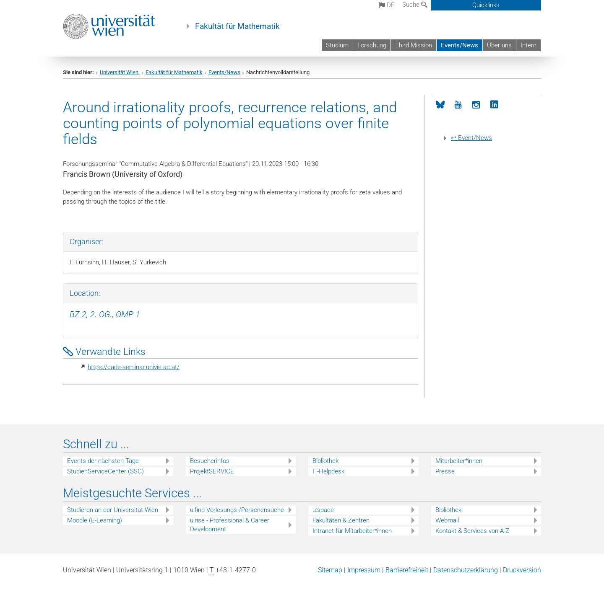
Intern (528, 45)
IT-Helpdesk (328, 471)
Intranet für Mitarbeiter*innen (352, 531)
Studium (337, 45)
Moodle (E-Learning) (94, 520)
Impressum (363, 570)
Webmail (447, 520)
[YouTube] (458, 105)
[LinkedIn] (494, 105)
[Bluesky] (440, 105)
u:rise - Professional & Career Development (229, 525)
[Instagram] (476, 105)
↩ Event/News (471, 138)
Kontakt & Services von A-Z (472, 531)
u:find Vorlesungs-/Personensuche (237, 510)
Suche (414, 4)
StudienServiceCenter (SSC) (105, 471)
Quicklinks (486, 5)
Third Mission (413, 45)
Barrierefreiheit (406, 570)
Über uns (499, 45)
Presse (445, 471)
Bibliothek (325, 461)
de (387, 5)
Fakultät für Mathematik (237, 26)
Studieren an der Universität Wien (112, 510)
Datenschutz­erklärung (465, 570)
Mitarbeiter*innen (458, 461)
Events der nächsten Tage (103, 461)
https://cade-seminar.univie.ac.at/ (134, 367)
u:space (323, 510)
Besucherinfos (209, 461)
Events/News (459, 45)
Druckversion (522, 570)
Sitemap (330, 570)
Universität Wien (120, 72)
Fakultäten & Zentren (341, 520)
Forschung (371, 45)
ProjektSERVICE (212, 471)
